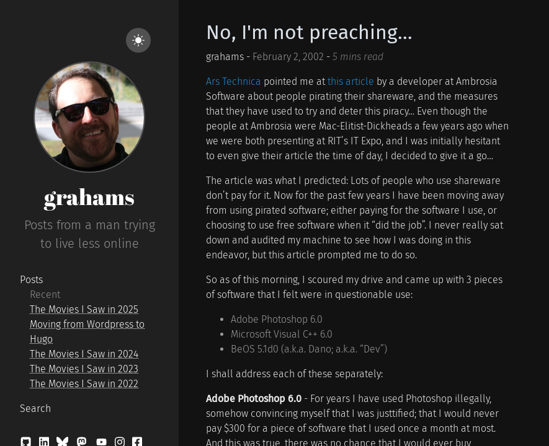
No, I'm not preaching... (309, 32)
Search (35, 408)
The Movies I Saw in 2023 (84, 369)
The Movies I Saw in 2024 (84, 354)
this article (351, 81)
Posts (31, 280)
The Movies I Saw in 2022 (84, 384)
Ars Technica (233, 81)
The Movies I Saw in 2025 (84, 309)
